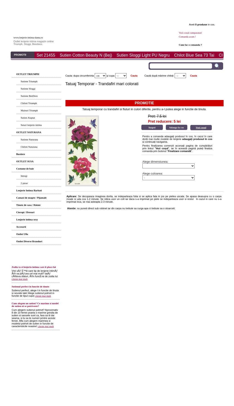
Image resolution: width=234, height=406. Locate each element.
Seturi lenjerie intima (31, 125)
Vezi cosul (201, 127)
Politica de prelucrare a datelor (192, 348)
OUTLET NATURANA (28, 132)
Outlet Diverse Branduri (29, 241)
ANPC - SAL (168, 348)
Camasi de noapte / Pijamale (31, 197)
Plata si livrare (144, 4)
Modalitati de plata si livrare (87, 348)
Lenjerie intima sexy (27, 219)
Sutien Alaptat (28, 117)
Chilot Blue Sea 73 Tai (194, 55)
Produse (56, 4)
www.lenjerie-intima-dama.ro (28, 37)
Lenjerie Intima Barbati (29, 190)
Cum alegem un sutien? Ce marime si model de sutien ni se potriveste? (35, 304)
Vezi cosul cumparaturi (190, 32)
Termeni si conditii (103, 342)
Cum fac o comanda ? (190, 44)
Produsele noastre (37, 348)
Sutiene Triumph (29, 81)
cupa (112, 75)
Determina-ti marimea (114, 348)
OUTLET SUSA (25, 161)
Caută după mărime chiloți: (159, 75)
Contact (204, 4)
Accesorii (21, 226)
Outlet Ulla (22, 234)
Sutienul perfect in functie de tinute (30, 286)
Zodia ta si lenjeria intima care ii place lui (34, 267)
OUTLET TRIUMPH (27, 74)
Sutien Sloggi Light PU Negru (143, 55)
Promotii (174, 4)
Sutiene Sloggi (28, 88)
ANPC (141, 348)
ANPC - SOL (152, 348)
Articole (85, 4)
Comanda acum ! (187, 36)
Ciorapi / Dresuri (25, 212)
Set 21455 (46, 55)
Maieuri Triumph (29, 110)
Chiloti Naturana (29, 146)
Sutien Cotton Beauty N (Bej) (86, 55)
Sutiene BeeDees (29, 96)
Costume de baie (25, 168)
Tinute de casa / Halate (28, 205)
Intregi (24, 175)
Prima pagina (26, 4)
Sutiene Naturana (29, 139)
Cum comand (64, 348)
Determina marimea (115, 4)
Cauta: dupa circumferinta (79, 75)
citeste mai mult (20, 279)
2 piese (24, 183)
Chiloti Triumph (29, 103)
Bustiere (20, 154)
